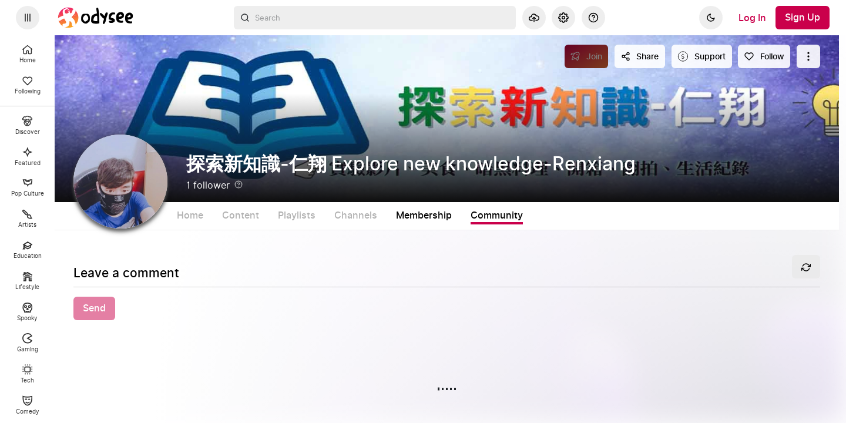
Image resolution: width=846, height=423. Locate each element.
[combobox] (375, 17)
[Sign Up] (803, 17)
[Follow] (764, 56)
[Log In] (752, 17)
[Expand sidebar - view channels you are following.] (27, 17)
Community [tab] (546, 215)
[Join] (587, 56)
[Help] (593, 17)
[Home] (96, 17)
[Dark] (711, 17)
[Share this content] (640, 56)
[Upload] (534, 17)
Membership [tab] (473, 215)
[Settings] (563, 17)
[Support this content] (702, 56)
